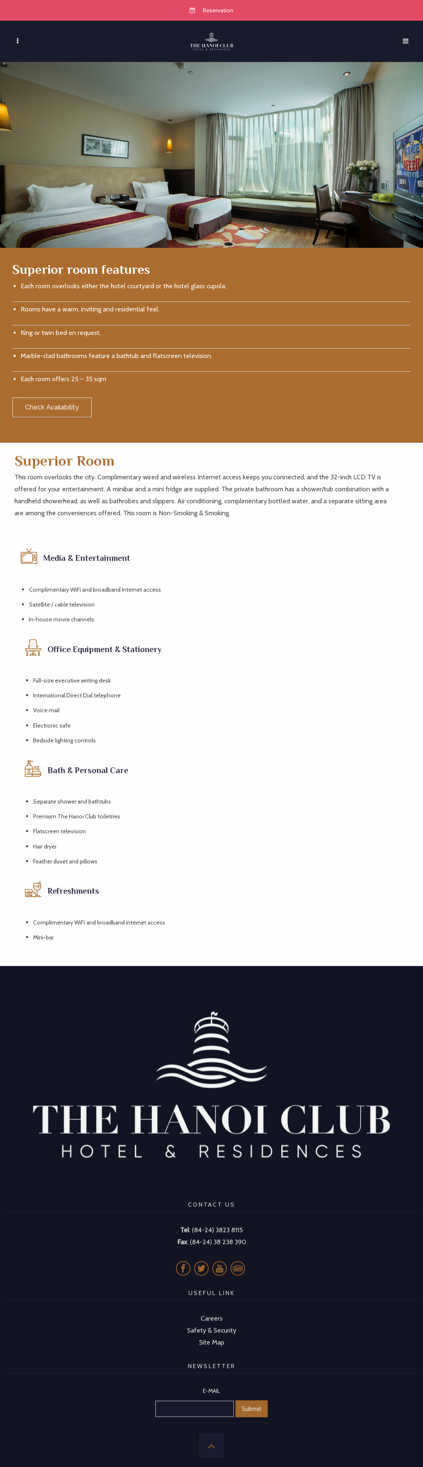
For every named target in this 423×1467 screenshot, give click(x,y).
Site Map (211, 1331)
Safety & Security (211, 1319)
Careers (212, 1307)
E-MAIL (211, 1380)
